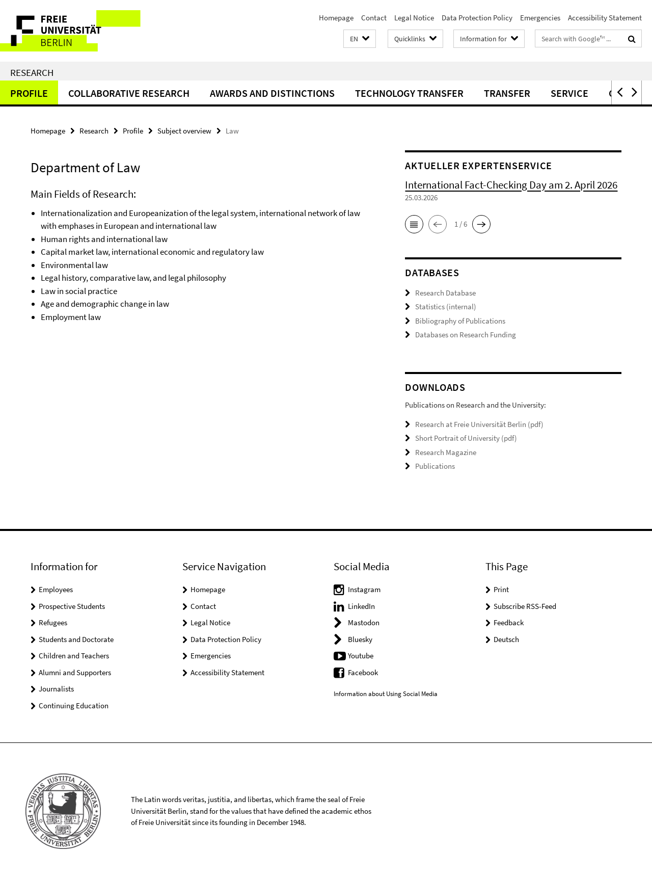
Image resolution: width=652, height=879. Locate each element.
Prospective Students (72, 605)
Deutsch (506, 639)
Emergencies (540, 17)
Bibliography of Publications (460, 321)
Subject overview (184, 131)
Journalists (56, 689)
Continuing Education (73, 705)
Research (31, 72)
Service (569, 93)
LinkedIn (361, 605)
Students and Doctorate (76, 639)
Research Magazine (445, 452)
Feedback (509, 622)
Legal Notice (414, 17)
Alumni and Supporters (75, 672)
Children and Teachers (74, 655)
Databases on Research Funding (465, 334)
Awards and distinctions (272, 93)
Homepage (336, 17)
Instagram (364, 589)
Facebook (363, 672)
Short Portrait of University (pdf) (466, 438)
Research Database (445, 293)
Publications (435, 466)
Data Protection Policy (477, 17)
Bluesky (360, 639)
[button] (359, 39)
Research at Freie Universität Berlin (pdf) (479, 424)
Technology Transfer (409, 93)
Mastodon (363, 622)
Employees (56, 589)
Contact (374, 17)
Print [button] (501, 589)
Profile (29, 93)
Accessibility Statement (605, 17)
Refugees (53, 622)
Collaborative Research (128, 93)
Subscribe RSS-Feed (525, 605)
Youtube (360, 655)
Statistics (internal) (445, 306)
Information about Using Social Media (386, 693)
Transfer (507, 93)
